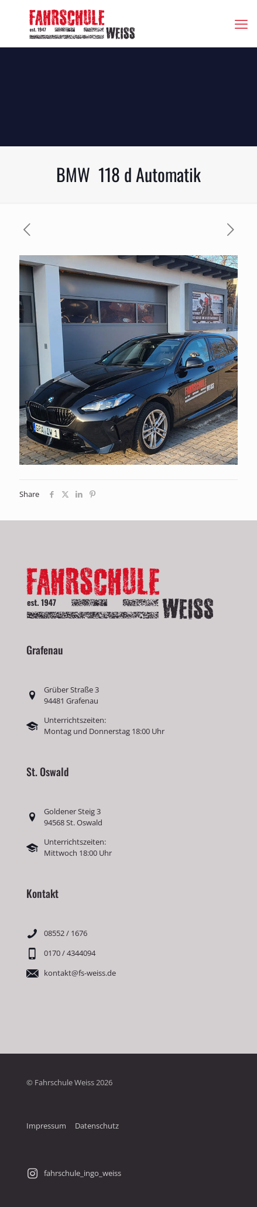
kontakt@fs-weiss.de (80, 973)
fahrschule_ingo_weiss (82, 1173)
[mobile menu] (241, 23)
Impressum (46, 1125)
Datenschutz (97, 1125)
